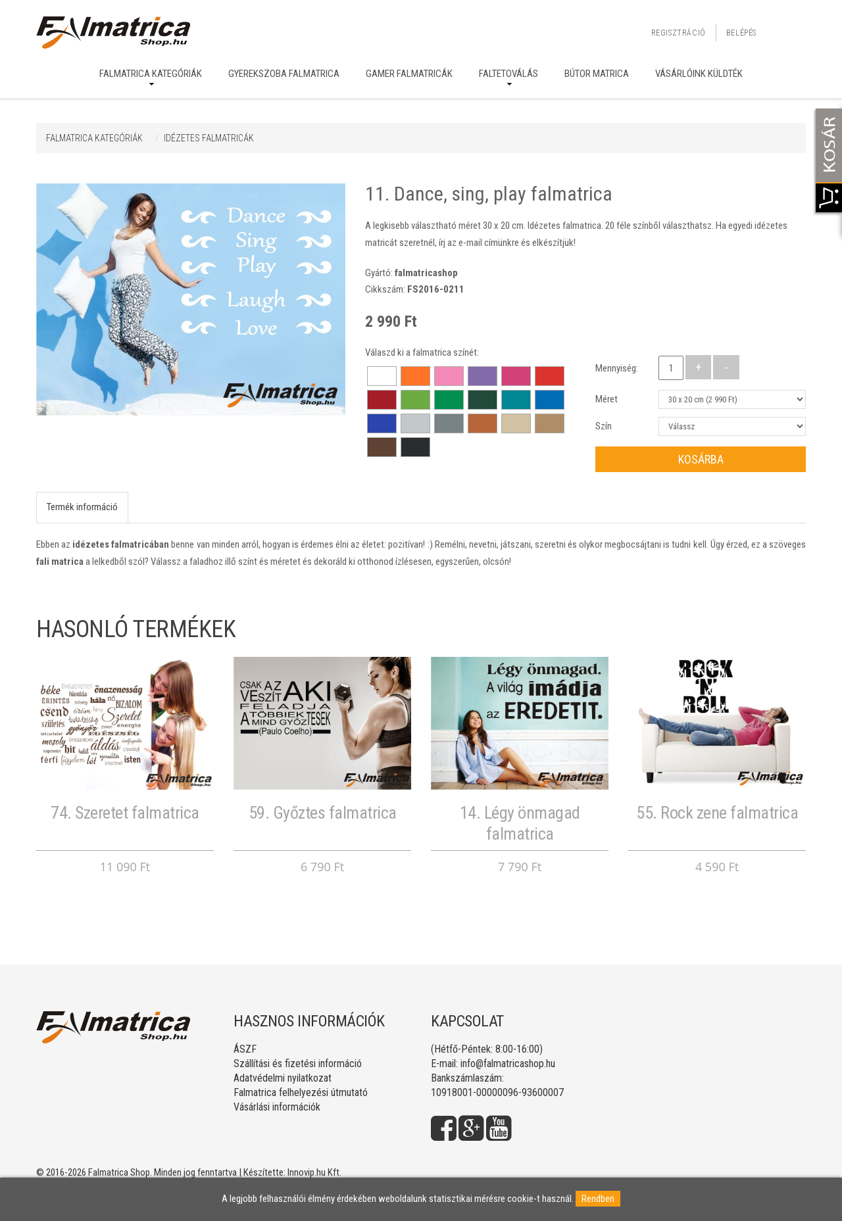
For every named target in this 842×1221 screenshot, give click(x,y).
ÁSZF (245, 1049)
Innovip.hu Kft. (314, 1172)
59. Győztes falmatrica (323, 813)
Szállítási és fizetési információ (298, 1063)
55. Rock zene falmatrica (717, 813)
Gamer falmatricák (409, 74)
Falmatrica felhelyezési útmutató (301, 1092)
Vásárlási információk (277, 1107)
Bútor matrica (596, 74)
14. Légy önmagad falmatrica (520, 823)
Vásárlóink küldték (699, 74)
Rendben (598, 1199)
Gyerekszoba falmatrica (283, 74)
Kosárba (701, 459)
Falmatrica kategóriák (150, 74)
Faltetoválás (508, 74)
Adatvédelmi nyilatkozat (283, 1078)
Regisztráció (678, 32)
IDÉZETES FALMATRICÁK (209, 138)
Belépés (741, 32)
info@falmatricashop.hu (507, 1063)
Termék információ (82, 507)
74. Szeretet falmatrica (125, 813)
